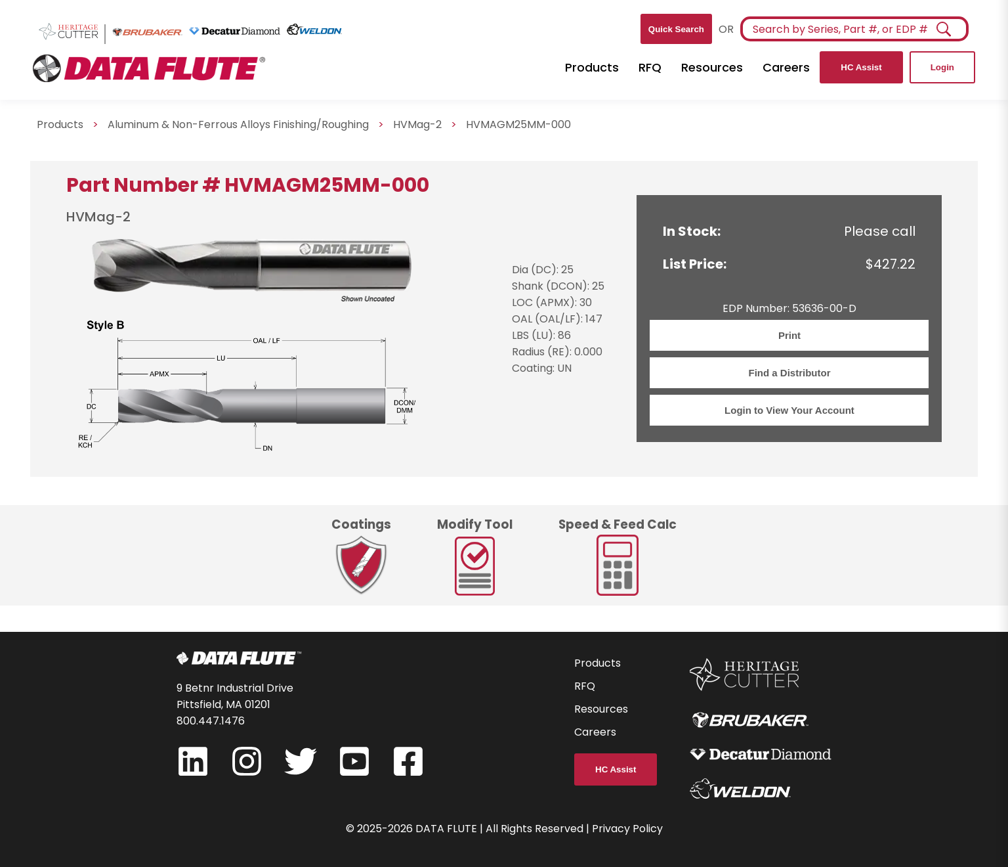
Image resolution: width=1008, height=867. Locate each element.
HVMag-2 (417, 124)
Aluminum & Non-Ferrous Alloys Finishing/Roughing (238, 124)
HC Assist (861, 67)
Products (592, 67)
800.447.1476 (211, 720)
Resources (712, 67)
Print (789, 335)
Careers (786, 67)
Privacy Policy (627, 828)
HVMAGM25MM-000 (518, 124)
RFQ (650, 67)
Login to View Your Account (789, 410)
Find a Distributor (789, 372)
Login (942, 67)
